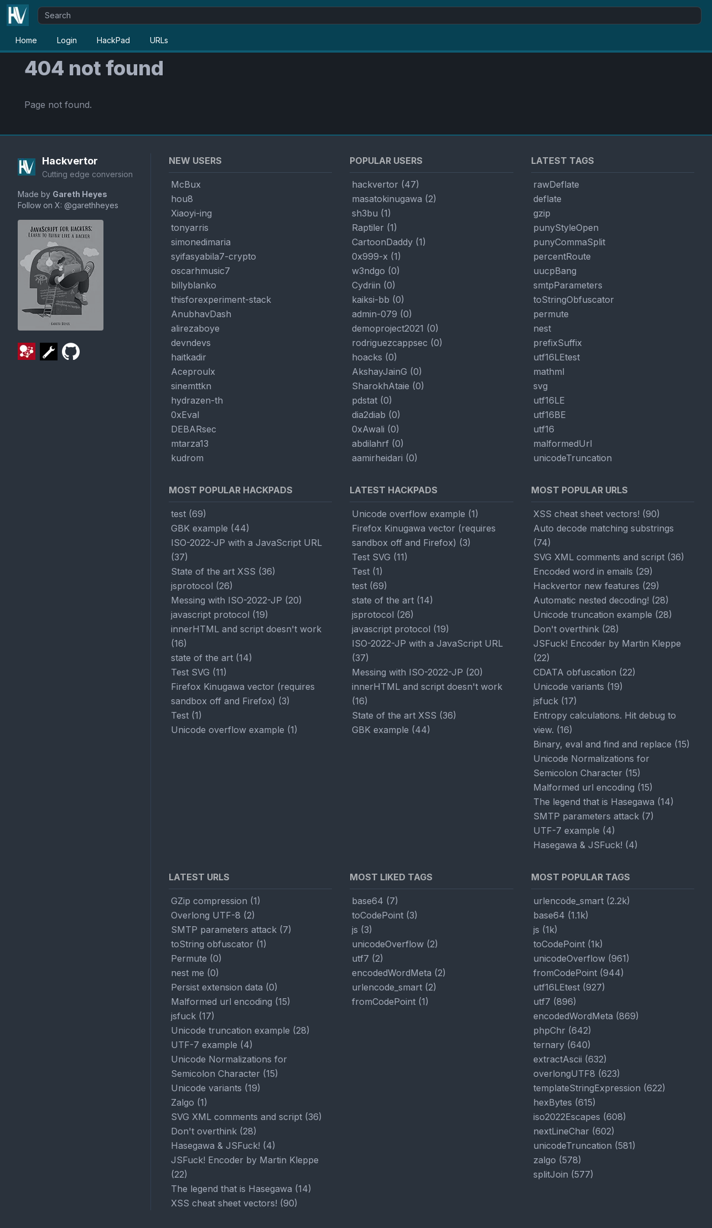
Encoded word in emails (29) (593, 571)
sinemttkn (191, 385)
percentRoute (562, 256)
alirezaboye (195, 328)
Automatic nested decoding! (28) (601, 600)
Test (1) (186, 715)
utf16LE (549, 400)
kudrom (187, 457)
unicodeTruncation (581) (584, 1145)
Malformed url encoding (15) (593, 787)
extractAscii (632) (570, 1059)
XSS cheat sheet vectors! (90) (596, 513)
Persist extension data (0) (224, 987)
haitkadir (188, 357)
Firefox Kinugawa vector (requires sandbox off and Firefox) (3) (243, 693)
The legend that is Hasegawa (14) (603, 801)
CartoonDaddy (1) (389, 241)
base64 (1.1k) (561, 915)
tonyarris (190, 227)
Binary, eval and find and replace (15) (611, 744)
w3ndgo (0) (376, 270)
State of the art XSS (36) (223, 571)
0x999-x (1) (376, 256)
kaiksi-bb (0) (378, 299)
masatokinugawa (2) (394, 198)
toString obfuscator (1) (219, 944)
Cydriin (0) (374, 285)
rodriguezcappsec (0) (397, 342)
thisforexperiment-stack (221, 299)
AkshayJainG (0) (387, 371)
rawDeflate (556, 184)
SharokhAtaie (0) (388, 385)
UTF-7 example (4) (574, 830)
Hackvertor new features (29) (596, 585)
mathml (548, 371)
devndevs (191, 342)
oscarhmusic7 (200, 270)
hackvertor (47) (385, 184)
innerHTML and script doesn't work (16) (246, 636)
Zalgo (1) (189, 1102)
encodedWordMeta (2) (399, 972)
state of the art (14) (211, 657)
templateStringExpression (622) (599, 1087)
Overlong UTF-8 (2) (213, 915)
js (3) (362, 929)
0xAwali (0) (375, 429)
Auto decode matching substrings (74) (603, 535)
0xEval (185, 414)
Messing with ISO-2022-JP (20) (236, 600)
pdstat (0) (372, 400)
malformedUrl (562, 443)
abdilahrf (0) (378, 443)
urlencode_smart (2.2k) (581, 900)
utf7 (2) (367, 958)
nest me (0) (195, 972)
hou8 (182, 198)
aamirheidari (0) (385, 457)
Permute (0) (196, 958)
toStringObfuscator (573, 299)
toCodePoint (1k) (568, 944)
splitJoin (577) (563, 1174)
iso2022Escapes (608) (579, 1116)
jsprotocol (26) (202, 585)
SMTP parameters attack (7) (593, 816)
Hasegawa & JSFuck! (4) (585, 844)
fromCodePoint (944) (578, 972)
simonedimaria (201, 241)
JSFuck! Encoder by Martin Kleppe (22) (607, 650)
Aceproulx (193, 371)
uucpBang (554, 270)
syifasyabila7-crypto (213, 256)
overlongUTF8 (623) (576, 1073)
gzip (541, 213)
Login (67, 40)
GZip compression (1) (216, 900)
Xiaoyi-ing (191, 213)
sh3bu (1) (371, 213)
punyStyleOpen (566, 227)
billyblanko (193, 285)
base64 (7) (375, 900)
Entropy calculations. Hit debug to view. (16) (604, 722)
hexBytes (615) (564, 1102)
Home (26, 40)
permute (551, 313)
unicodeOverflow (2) (395, 944)
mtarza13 (190, 443)
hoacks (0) (374, 357)
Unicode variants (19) (578, 686)
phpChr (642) (562, 1030)
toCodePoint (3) (385, 915)
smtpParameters (567, 285)
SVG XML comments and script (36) (608, 557)
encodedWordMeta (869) (586, 1015)
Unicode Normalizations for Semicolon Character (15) (591, 765)
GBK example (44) (210, 528)
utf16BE (549, 414)
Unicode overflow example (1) (234, 729)
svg (540, 385)
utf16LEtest (556, 357)
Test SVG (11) (199, 672)
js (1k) (545, 929)
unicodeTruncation (572, 457)
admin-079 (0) (382, 313)
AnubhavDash (201, 313)
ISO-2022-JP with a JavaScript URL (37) (246, 550)
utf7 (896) (554, 1001)
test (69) (188, 513)
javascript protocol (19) (219, 614)
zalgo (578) (557, 1159)
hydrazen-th (197, 400)
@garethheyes (91, 205)
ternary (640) (562, 1044)
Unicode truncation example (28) (602, 614)
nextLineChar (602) (574, 1131)
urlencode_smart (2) (394, 987)
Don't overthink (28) (576, 628)
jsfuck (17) (555, 700)
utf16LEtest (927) (569, 987)
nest (542, 328)
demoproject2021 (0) (395, 328)
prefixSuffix (557, 342)
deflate (547, 198)
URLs (159, 40)
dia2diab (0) (376, 414)
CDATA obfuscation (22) (584, 672)
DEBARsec (193, 429)
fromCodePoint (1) (390, 1001)
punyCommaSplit (569, 241)
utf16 (543, 429)
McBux (186, 184)
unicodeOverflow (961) (581, 958)
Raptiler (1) (374, 227)
